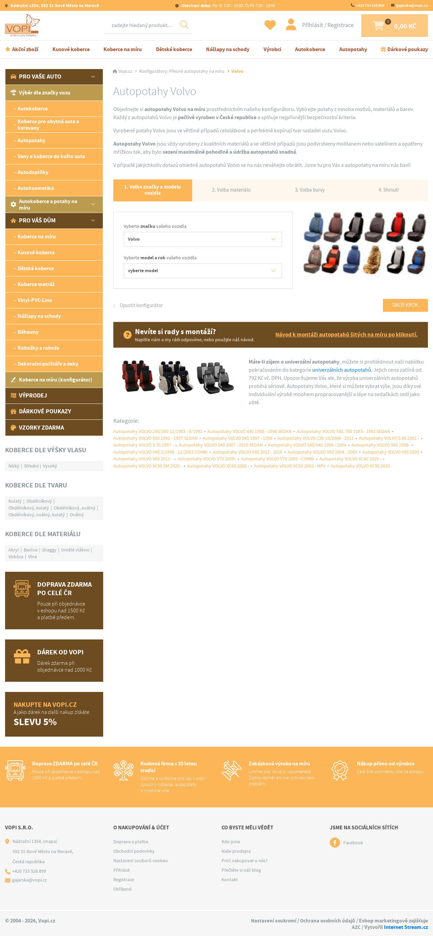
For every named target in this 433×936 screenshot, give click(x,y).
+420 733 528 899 (370, 5)
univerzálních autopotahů (341, 374)
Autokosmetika (36, 189)
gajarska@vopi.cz (412, 5)
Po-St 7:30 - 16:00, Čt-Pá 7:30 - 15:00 (227, 5)
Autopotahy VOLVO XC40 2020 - (350, 464)
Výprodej (28, 397)
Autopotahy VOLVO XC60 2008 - (218, 471)
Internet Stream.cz (406, 927)
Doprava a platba (130, 843)
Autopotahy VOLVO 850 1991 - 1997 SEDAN (155, 443)
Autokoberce (310, 50)
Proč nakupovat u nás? (245, 862)
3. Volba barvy (310, 192)
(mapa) (50, 843)
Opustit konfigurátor (143, 309)
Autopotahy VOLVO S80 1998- (380, 450)
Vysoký (50, 467)
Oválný (77, 516)
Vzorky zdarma (37, 429)
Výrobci (272, 50)
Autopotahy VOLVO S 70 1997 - (143, 450)
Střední (31, 467)
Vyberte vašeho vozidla (155, 230)
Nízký (13, 467)
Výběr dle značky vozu (40, 93)
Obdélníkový (39, 502)
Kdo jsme (231, 843)
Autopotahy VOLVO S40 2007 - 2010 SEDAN (221, 450)
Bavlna (31, 551)
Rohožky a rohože (38, 349)
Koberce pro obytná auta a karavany (48, 125)
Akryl (13, 551)
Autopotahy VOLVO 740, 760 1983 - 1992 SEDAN (343, 436)
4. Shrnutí (389, 192)
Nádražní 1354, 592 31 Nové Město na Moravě (54, 5)
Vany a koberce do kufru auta (51, 157)
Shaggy (49, 551)
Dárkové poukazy (407, 50)
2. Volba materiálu (231, 192)
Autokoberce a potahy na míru (43, 205)
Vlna (32, 557)
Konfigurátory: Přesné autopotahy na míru (182, 72)
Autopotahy (353, 50)
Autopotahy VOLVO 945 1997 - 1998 (237, 443)
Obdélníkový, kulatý (28, 509)
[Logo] (23, 26)
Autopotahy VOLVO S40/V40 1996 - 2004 (307, 450)
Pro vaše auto (35, 78)
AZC (356, 927)
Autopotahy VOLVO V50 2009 (390, 457)
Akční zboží (25, 50)
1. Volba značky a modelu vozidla (152, 192)
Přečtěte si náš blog (241, 871)
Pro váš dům (33, 222)
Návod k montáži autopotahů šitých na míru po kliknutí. (344, 339)
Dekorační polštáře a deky (48, 365)
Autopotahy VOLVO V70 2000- (207, 464)
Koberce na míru (123, 50)
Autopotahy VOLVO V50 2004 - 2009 (322, 457)
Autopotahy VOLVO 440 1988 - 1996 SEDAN (249, 436)
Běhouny (28, 333)
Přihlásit (303, 26)
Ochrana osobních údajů (327, 920)
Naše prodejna (236, 852)
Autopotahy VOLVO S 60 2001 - (389, 443)
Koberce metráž (36, 285)
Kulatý (15, 502)
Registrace (330, 26)
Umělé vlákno (75, 551)
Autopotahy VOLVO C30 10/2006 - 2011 (315, 443)
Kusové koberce (71, 50)
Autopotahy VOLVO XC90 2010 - (361, 471)
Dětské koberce (174, 50)
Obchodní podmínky (134, 852)
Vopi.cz (125, 72)
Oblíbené (122, 890)
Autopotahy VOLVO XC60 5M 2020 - (147, 471)
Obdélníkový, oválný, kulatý (36, 516)
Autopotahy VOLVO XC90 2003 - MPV (289, 471)
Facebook (353, 844)
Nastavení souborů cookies (140, 862)
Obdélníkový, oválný (74, 509)
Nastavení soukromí (271, 920)
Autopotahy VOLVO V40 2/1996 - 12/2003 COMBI (160, 457)
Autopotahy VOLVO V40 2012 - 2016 (247, 457)
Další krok (404, 309)
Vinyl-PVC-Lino (35, 301)
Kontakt (230, 881)
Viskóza (15, 557)
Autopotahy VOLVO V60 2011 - (143, 464)
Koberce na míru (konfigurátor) (51, 381)
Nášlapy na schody (227, 50)
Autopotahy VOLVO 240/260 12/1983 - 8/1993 (157, 436)
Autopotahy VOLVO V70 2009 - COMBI (277, 464)
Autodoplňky (33, 173)
